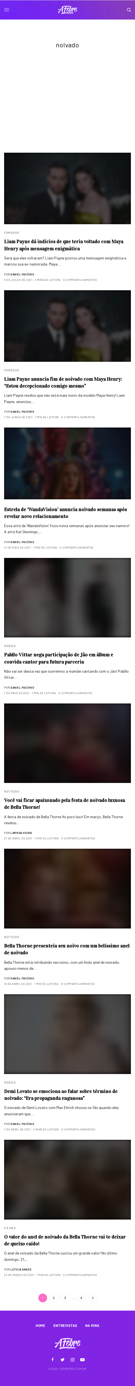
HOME (40, 1325)
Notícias (11, 791)
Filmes (10, 1228)
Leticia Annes (20, 1269)
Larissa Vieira (21, 832)
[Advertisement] (67, 111)
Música (10, 646)
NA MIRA (92, 1325)
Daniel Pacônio (22, 274)
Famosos (11, 232)
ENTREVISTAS (65, 1325)
